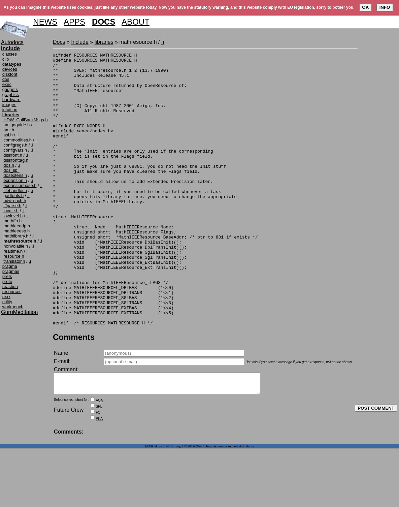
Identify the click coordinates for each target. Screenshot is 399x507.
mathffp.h (12, 220)
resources (12, 291)
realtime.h (13, 251)
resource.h (13, 256)
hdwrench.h (14, 200)
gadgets (10, 89)
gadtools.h (13, 195)
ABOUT (135, 21)
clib (5, 59)
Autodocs (12, 42)
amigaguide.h (16, 124)
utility (7, 301)
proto (7, 281)
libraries (104, 42)
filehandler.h (15, 190)
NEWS (45, 21)
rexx (6, 296)
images (9, 104)
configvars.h (15, 150)
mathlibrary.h (15, 236)
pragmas (11, 271)
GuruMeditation (19, 312)
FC (98, 471)
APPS (74, 21)
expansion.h (15, 180)
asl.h (7, 134)
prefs (7, 276)
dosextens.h (15, 175)
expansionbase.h (19, 185)
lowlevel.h (13, 215)
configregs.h (15, 145)
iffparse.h (12, 205)
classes (9, 54)
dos (5, 79)
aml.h (8, 129)
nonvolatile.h (15, 246)
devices (9, 69)
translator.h (14, 261)
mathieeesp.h (16, 230)
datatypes (11, 64)
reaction (10, 286)
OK (365, 7)
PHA (99, 477)
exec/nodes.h (95, 147)
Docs (59, 42)
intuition (10, 109)
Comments (74, 391)
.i (34, 124)
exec (6, 84)
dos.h (8, 165)
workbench (13, 306)
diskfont (10, 74)
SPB (99, 465)
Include (80, 42)
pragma (9, 266)
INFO (384, 7)
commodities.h (17, 139)
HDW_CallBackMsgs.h (25, 119)
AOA (99, 459)
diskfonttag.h (15, 160)
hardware (11, 99)
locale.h (11, 210)
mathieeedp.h (16, 225)
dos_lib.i (11, 170)
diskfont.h (12, 155)
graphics (10, 94)
